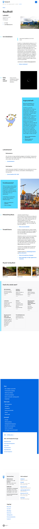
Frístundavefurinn (7, 447)
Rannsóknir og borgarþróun (10, 425)
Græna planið (7, 414)
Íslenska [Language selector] (5, 435)
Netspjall (25, 483)
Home (3, 4)
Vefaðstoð (25, 479)
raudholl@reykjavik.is (8, 24)
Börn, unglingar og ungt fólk (10, 388)
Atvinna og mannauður (9, 410)
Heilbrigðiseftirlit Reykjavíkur (10, 423)
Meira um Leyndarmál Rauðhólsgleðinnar (29, 140)
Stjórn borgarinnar (8, 404)
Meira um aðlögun (7, 205)
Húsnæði (6, 419)
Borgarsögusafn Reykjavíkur (9, 443)
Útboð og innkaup (8, 421)
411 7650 (6, 22)
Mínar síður (11, 434)
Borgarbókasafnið (7, 441)
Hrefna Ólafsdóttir (22, 253)
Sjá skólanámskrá (10, 161)
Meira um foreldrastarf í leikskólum (8, 203)
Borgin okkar (6, 445)
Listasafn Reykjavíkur (8, 451)
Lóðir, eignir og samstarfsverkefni (11, 430)
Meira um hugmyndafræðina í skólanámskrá (30, 137)
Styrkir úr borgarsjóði (9, 427)
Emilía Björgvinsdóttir (31, 251)
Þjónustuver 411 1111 (25, 494)
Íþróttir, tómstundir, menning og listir (12, 396)
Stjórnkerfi (7, 406)
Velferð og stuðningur (9, 392)
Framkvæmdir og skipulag (10, 390)
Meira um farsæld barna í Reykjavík (26, 255)
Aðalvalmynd (36, 2)
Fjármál (6, 412)
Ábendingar (25, 498)
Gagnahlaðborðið (7, 449)
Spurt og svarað (25, 487)
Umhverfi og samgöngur (9, 394)
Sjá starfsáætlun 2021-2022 (13, 174)
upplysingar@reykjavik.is (25, 490)
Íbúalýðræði (7, 398)
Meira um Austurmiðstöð (24, 226)
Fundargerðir (7, 408)
